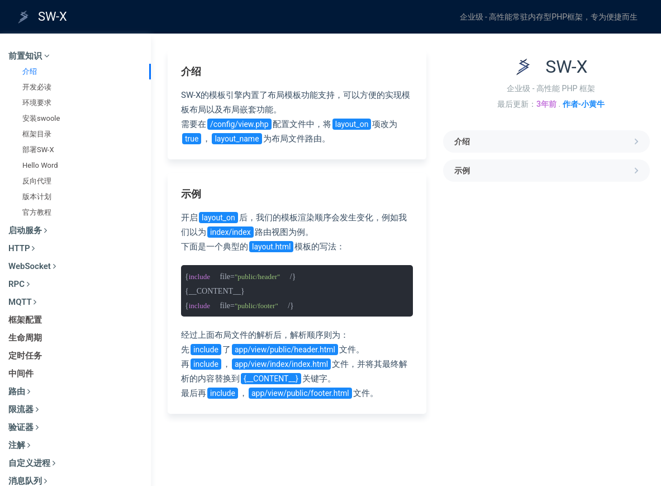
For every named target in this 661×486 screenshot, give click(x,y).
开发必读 (36, 87)
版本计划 (36, 196)
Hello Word (40, 165)
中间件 (21, 374)
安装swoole (41, 118)
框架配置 (25, 320)
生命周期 (25, 338)
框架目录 (36, 134)
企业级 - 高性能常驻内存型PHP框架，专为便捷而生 (549, 16)
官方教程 (36, 212)
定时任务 (25, 356)
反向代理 (36, 181)
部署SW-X (38, 149)
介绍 (29, 71)
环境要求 (36, 102)
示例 (547, 170)
